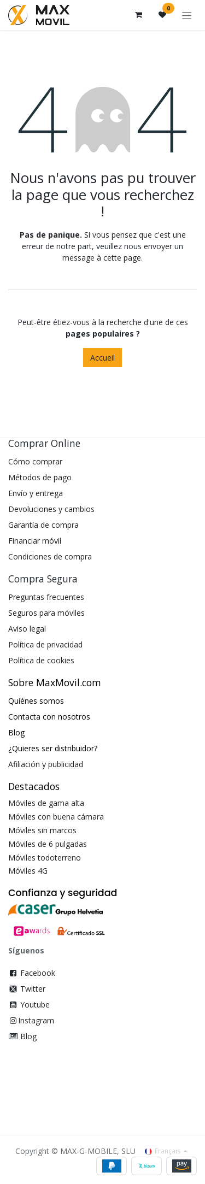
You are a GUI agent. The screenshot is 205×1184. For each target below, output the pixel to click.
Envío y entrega (35, 493)
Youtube (35, 1004)
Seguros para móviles (46, 613)
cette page (122, 257)
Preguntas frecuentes (46, 597)
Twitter (32, 988)
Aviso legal (27, 628)
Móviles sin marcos (42, 830)
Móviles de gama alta (46, 803)
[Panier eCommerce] (138, 15)
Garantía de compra (43, 525)
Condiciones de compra (50, 556)
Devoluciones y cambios (51, 509)
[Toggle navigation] (187, 15)
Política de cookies (41, 660)
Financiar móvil (34, 540)
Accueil (102, 357)
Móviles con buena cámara (56, 816)
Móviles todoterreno (44, 857)
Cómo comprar (35, 461)
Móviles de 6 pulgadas (47, 844)
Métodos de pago (40, 477)
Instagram (36, 1020)
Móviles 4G (28, 870)
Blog (28, 1036)
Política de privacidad (45, 644)
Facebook (37, 973)
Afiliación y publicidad (45, 764)
